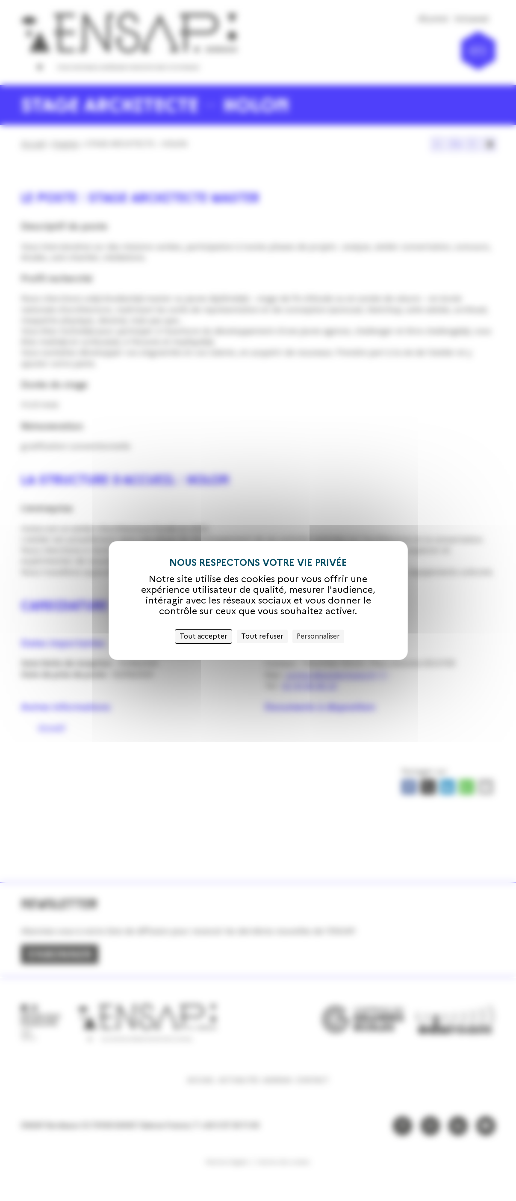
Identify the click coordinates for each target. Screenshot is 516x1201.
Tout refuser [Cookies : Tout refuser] (262, 636)
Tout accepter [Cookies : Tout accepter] (203, 636)
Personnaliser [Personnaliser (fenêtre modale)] (318, 636)
